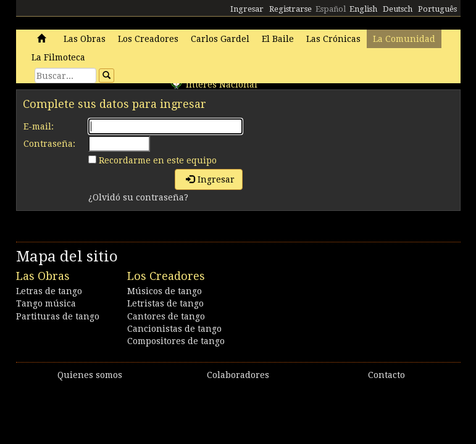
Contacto (386, 375)
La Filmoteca (58, 57)
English (363, 9)
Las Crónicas (333, 39)
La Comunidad (404, 39)
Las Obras (85, 39)
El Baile (278, 39)
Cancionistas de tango (174, 329)
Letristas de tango (165, 303)
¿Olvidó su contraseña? (138, 197)
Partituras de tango (57, 316)
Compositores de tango (176, 341)
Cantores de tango (166, 316)
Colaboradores (238, 375)
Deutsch (397, 9)
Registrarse (290, 9)
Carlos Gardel (220, 39)
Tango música (46, 303)
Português (437, 9)
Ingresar (247, 9)
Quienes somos (89, 375)
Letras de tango (49, 291)
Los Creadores (148, 39)
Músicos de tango (164, 291)
